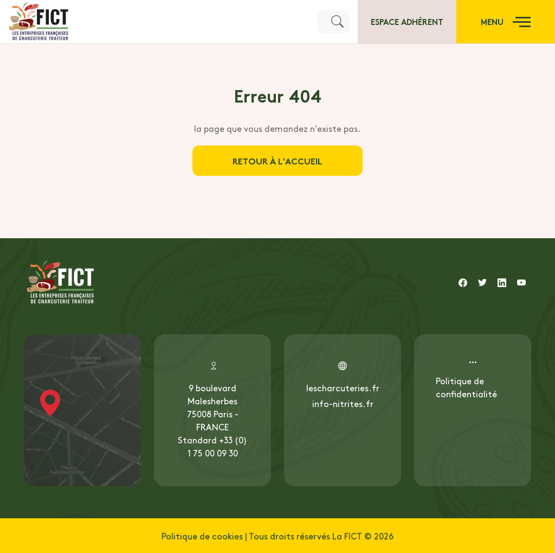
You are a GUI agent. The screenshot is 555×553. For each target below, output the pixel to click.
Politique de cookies (202, 536)
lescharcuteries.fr (342, 387)
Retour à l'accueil (277, 160)
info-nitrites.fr (342, 403)
